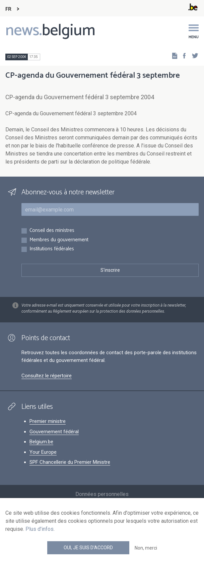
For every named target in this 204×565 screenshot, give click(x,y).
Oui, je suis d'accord (88, 547)
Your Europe (43, 452)
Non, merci (146, 548)
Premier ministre (47, 421)
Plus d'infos (39, 529)
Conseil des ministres (51, 231)
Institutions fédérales (51, 249)
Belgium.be (41, 442)
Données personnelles (102, 494)
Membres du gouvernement (58, 240)
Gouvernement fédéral (54, 432)
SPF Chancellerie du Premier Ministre (69, 462)
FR (8, 9)
